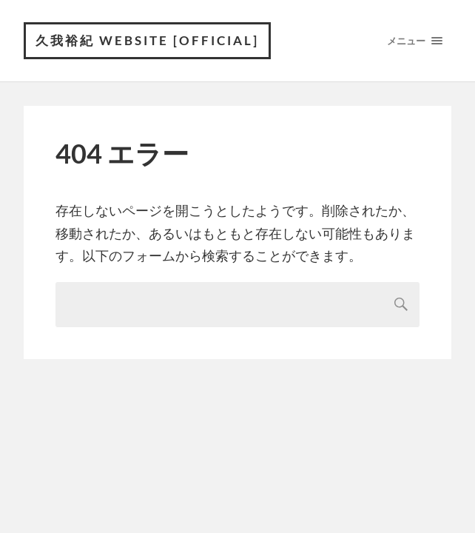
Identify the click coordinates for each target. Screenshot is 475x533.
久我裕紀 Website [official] (147, 40)
